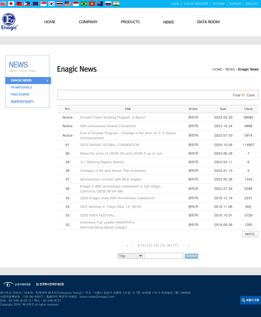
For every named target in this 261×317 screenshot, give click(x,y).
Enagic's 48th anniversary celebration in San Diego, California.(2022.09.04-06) (121, 188)
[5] (162, 245)
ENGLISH (251, 3)
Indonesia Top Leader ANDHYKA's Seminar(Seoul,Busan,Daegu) (107, 225)
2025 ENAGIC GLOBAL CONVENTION (109, 144)
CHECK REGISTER (195, 3)
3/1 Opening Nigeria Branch (102, 161)
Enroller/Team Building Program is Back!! (112, 117)
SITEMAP (219, 3)
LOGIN (175, 3)
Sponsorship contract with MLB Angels (110, 179)
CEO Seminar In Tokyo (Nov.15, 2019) (110, 206)
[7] (176, 245)
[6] (169, 245)
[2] (143, 245)
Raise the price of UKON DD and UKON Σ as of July (121, 153)
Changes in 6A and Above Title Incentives (113, 170)
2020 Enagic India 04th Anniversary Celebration (117, 197)
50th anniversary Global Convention (108, 125)
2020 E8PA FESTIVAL (97, 215)
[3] (150, 245)
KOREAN (235, 3)
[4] (156, 245)
